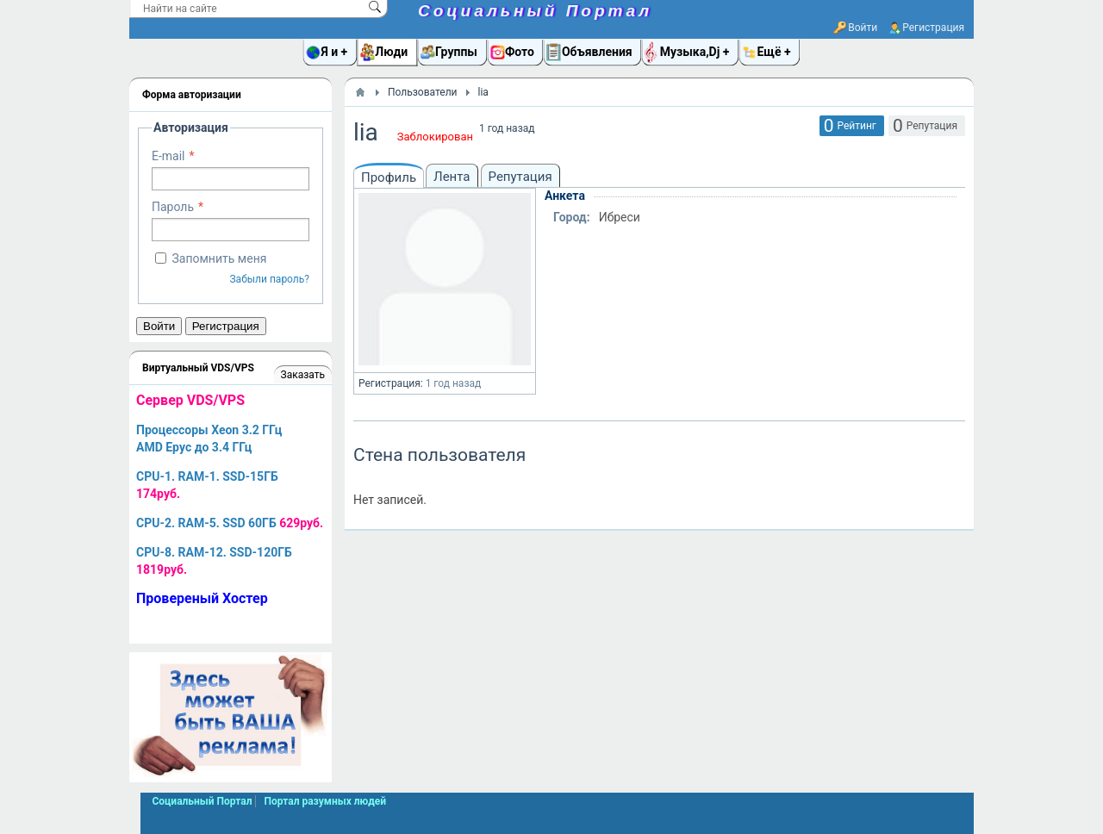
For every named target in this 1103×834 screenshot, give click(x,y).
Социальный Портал (535, 11)
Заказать (303, 375)
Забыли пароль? (269, 279)
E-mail (168, 156)
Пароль (173, 207)
